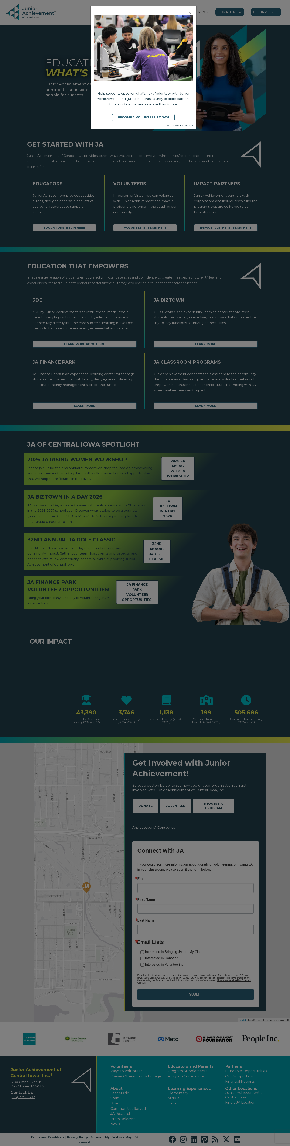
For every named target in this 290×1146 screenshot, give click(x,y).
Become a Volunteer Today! (143, 117)
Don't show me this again (180, 125)
